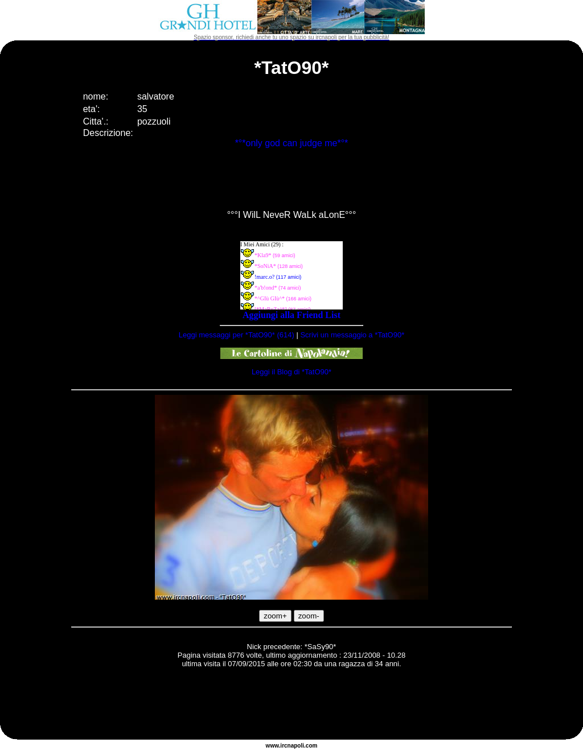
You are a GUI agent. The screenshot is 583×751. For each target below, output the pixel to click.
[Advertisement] (291, 705)
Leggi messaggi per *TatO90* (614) (236, 335)
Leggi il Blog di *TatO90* (291, 372)
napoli (296, 745)
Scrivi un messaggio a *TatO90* (352, 335)
